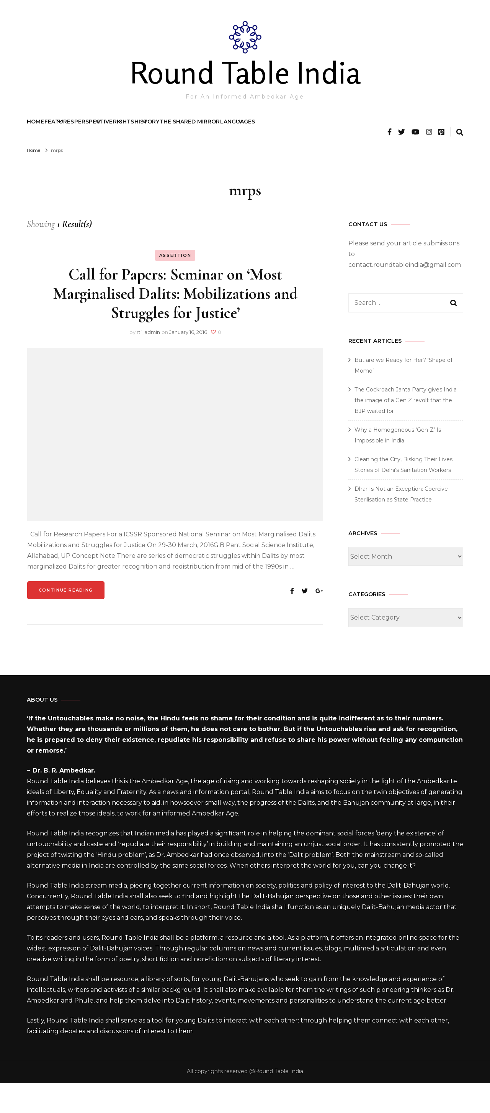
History (273, 131)
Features (93, 131)
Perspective (158, 131)
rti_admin (148, 362)
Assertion (175, 285)
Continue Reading (66, 620)
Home (47, 131)
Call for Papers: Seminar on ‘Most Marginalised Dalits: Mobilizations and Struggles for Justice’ (175, 323)
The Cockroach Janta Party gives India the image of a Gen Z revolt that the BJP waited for (405, 430)
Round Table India (245, 72)
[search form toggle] (459, 163)
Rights (219, 131)
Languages (417, 131)
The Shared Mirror (347, 131)
